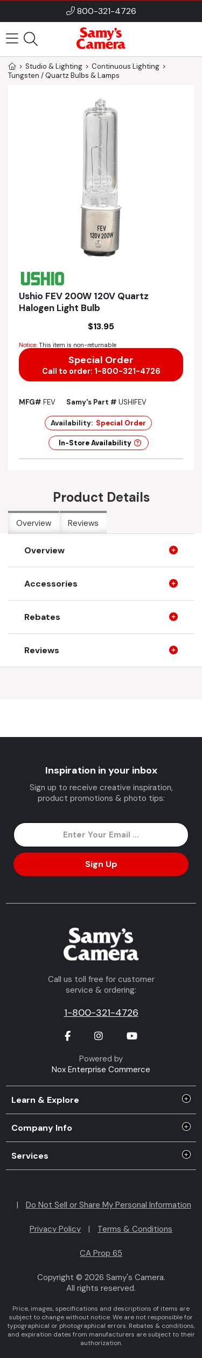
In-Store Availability (100, 442)
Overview (33, 523)
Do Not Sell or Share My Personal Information (108, 1205)
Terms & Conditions (134, 1229)
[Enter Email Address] (100, 834)
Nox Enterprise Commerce (101, 1069)
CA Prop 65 (101, 1253)
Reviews (83, 523)
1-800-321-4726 (101, 1012)
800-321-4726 (106, 11)
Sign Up (101, 864)
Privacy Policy (55, 1229)
